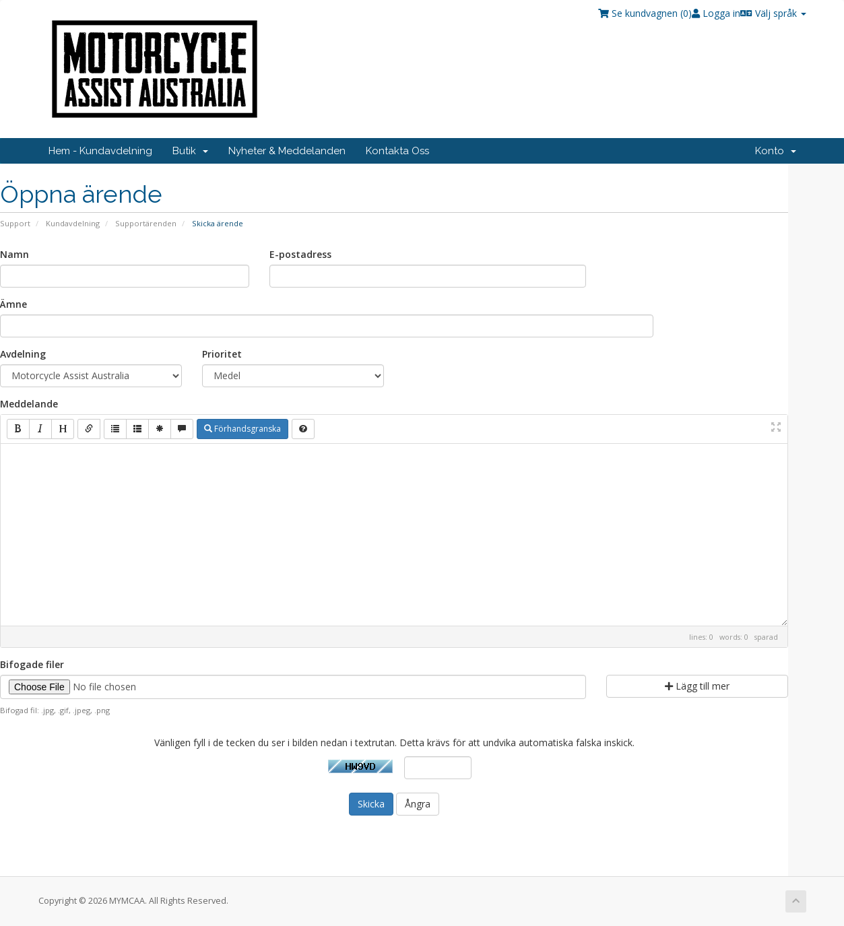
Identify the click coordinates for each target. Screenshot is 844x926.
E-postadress (300, 254)
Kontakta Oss (397, 151)
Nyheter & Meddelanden (287, 151)
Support (15, 223)
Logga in (716, 13)
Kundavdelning (73, 223)
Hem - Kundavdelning (100, 151)
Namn (14, 254)
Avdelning (23, 354)
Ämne (13, 304)
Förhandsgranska (242, 428)
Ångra (417, 803)
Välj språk (773, 13)
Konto (775, 151)
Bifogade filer (32, 664)
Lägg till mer (697, 686)
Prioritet (222, 354)
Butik (190, 151)
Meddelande (29, 403)
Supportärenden (145, 223)
